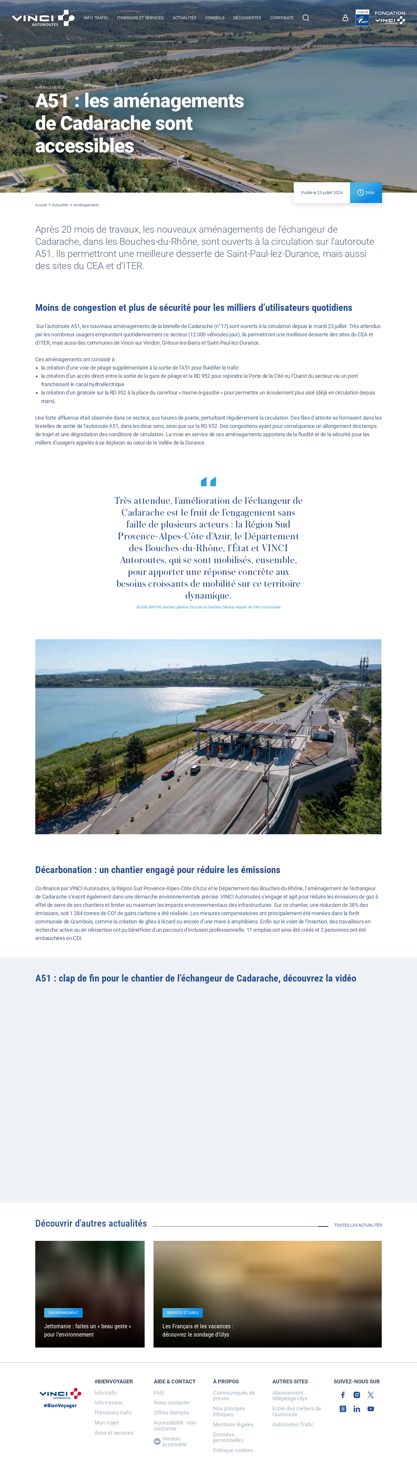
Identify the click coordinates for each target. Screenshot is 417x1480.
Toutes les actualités (358, 1225)
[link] (347, 17)
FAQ (159, 1393)
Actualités (60, 205)
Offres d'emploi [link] (171, 1413)
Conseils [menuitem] (214, 17)
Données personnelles (228, 1438)
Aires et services (114, 1433)
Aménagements (86, 205)
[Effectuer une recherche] (306, 18)
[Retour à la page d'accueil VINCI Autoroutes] (43, 18)
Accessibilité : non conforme (175, 1426)
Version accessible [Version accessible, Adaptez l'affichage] (170, 1442)
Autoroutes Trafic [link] (292, 1425)
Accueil (41, 205)
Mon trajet (107, 1423)
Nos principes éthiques (229, 1411)
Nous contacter (172, 1403)
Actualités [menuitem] (184, 17)
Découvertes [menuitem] (247, 17)
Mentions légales (233, 1425)
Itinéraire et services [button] (140, 17)
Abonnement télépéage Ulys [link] (289, 1396)
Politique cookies (233, 1450)
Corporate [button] (282, 17)
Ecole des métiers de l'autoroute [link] (296, 1411)
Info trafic (106, 1393)
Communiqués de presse (234, 1396)
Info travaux (109, 1403)
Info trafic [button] (96, 17)
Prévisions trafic (113, 1413)
